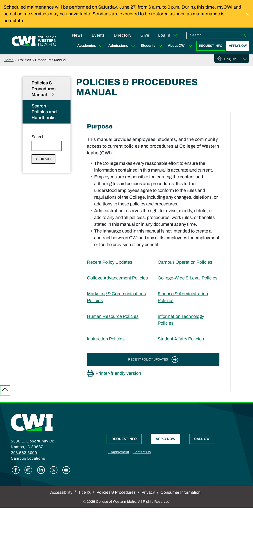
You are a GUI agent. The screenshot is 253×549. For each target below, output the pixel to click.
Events (98, 35)
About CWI (181, 46)
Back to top (5, 390)
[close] (247, 14)
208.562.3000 (24, 453)
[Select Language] (235, 59)
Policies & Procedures (116, 492)
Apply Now (238, 45)
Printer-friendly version (118, 373)
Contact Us (142, 452)
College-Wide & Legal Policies (187, 277)
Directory (123, 35)
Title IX (84, 492)
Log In (167, 35)
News (77, 35)
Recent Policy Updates (109, 262)
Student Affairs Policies (181, 338)
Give (144, 35)
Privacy (148, 492)
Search (38, 137)
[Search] (246, 35)
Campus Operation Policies (185, 262)
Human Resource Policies (113, 316)
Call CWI (202, 439)
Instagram (28, 470)
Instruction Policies (106, 338)
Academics (91, 46)
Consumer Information (181, 492)
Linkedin (41, 470)
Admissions (122, 46)
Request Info (210, 45)
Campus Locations (28, 458)
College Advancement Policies (117, 277)
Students (152, 46)
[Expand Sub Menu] (101, 46)
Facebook (16, 470)
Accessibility (61, 492)
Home (9, 60)
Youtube (66, 470)
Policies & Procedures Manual (44, 88)
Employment (118, 452)
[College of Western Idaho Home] (34, 41)
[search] (215, 35)
